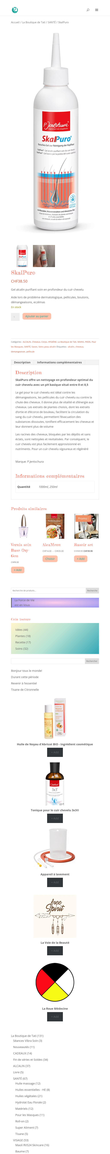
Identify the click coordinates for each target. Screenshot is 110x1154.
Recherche (92, 590)
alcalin (71, 346)
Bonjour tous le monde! (26, 671)
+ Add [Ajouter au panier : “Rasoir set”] (81, 559)
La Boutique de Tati (33, 22)
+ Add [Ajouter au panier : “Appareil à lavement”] (55, 882)
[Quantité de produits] (15, 317)
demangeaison (18, 351)
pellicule (30, 351)
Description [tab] (22, 362)
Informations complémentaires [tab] (59, 362)
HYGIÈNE (52, 341)
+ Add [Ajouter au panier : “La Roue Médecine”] (55, 1017)
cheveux (79, 346)
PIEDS (88, 341)
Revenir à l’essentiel (24, 683)
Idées (18, 630)
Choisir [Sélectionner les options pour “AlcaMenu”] (50, 559)
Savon (34, 346)
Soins (18, 649)
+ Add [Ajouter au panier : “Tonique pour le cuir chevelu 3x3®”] (55, 818)
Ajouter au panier (36, 316)
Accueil (15, 22)
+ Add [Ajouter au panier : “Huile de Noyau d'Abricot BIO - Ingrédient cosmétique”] (55, 752)
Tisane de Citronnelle (25, 690)
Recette (20, 642)
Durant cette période (25, 677)
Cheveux (36, 341)
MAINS (80, 341)
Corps (44, 341)
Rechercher (91, 661)
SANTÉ (52, 22)
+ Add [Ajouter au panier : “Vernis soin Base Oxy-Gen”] (17, 570)
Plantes (20, 636)
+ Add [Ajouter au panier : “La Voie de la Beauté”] (55, 951)
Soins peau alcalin (47, 346)
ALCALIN (27, 341)
